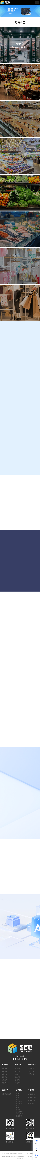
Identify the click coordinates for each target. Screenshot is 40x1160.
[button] (37, 2)
